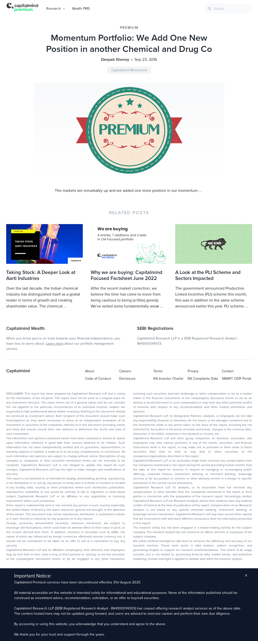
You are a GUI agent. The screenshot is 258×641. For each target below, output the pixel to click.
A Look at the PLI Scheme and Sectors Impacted (208, 275)
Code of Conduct (98, 378)
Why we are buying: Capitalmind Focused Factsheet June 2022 (126, 275)
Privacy (193, 371)
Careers (125, 371)
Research (53, 8)
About (89, 371)
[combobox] (228, 8)
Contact (227, 371)
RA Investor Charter (168, 378)
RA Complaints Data (203, 378)
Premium (129, 28)
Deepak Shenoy (115, 59)
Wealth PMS (81, 8)
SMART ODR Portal (236, 378)
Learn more (54, 343)
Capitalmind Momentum (129, 70)
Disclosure (127, 378)
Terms (158, 371)
